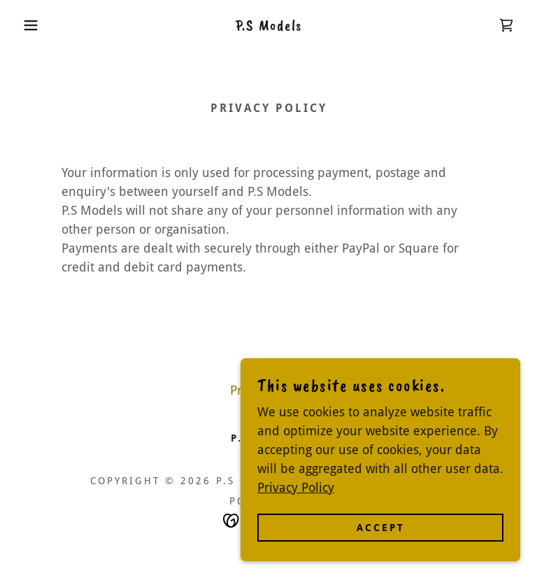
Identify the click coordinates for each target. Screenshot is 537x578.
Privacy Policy (295, 516)
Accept (381, 556)
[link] (268, 25)
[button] (27, 25)
